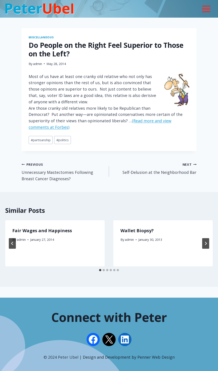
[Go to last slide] (12, 243)
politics (62, 140)
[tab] (100, 270)
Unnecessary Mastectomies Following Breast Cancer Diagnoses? (63, 171)
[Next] (205, 243)
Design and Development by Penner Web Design (129, 357)
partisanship (41, 140)
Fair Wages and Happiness (42, 231)
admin (37, 64)
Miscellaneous (41, 37)
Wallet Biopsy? (137, 231)
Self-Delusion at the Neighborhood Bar (154, 168)
